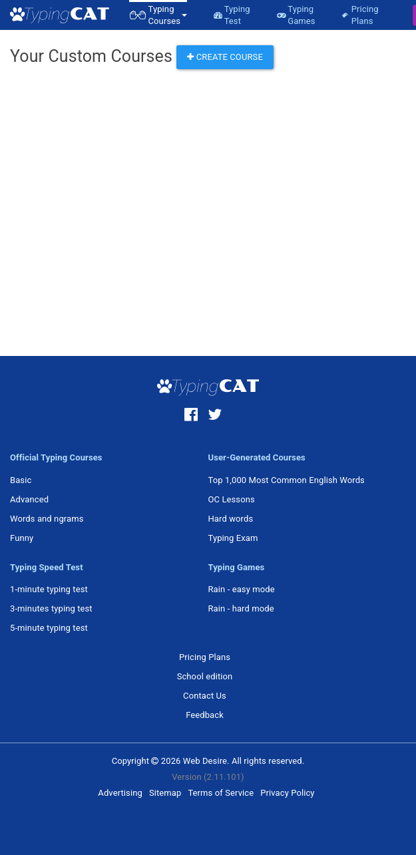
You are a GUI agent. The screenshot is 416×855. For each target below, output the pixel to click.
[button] (158, 15)
